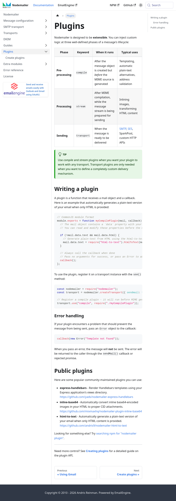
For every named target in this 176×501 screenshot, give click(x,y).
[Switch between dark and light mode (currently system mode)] (141, 5)
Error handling (160, 22)
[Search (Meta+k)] (159, 5)
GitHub (129, 5)
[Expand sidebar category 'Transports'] (46, 33)
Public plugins (158, 27)
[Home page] (57, 15)
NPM (114, 5)
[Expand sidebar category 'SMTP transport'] (46, 27)
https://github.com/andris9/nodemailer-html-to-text (93, 425)
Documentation (43, 5)
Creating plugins (97, 451)
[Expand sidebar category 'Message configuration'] (46, 20)
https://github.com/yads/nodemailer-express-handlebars (96, 397)
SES (130, 129)
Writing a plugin (159, 17)
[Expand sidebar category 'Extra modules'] (46, 64)
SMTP (122, 129)
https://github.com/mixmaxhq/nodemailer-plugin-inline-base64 (101, 411)
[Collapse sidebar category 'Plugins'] (46, 51)
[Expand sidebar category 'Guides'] (46, 45)
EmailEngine (67, 5)
